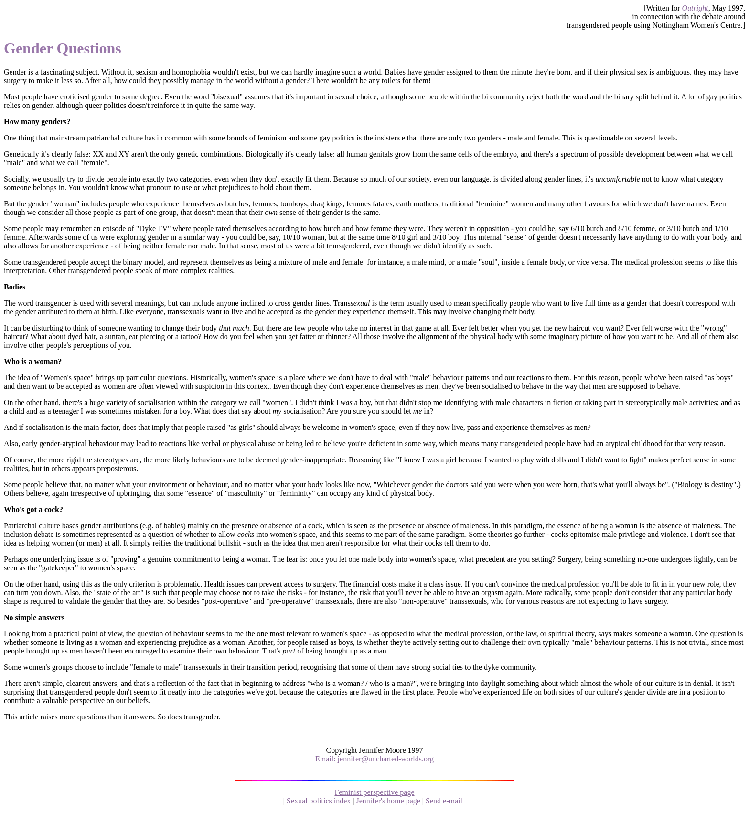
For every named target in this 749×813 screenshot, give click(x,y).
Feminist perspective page (374, 792)
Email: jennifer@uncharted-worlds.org (374, 759)
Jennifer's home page (388, 801)
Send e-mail (444, 801)
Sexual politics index (319, 801)
